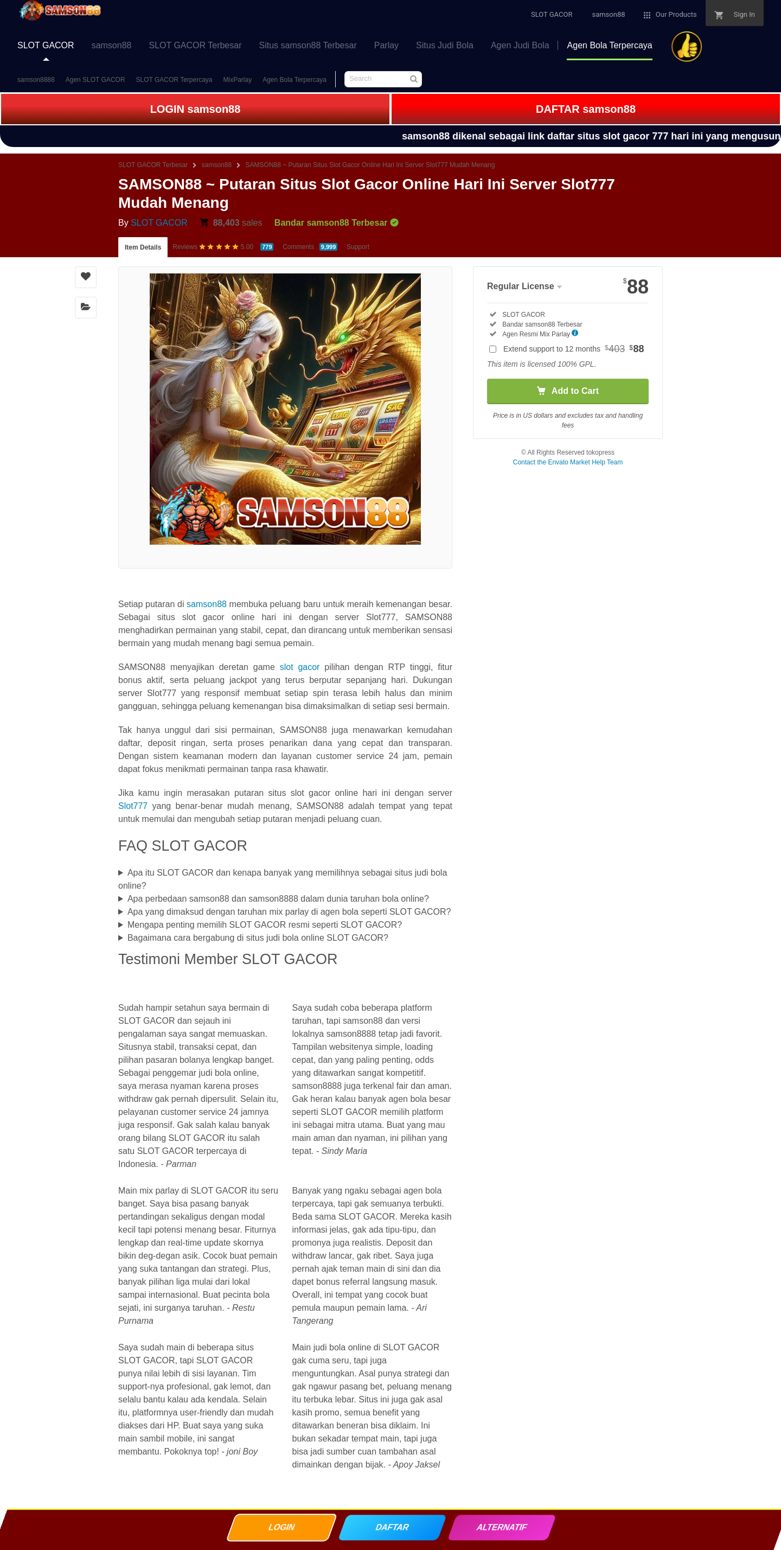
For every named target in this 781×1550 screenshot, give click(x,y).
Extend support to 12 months (573, 349)
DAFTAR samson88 (586, 109)
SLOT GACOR (159, 222)
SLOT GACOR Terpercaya (174, 80)
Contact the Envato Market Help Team (568, 462)
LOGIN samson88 (195, 109)
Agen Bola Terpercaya (295, 80)
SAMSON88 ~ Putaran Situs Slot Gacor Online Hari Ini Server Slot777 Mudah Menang (370, 165)
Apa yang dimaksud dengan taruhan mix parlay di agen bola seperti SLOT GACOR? (289, 911)
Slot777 (133, 806)
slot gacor (300, 667)
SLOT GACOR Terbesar (153, 165)
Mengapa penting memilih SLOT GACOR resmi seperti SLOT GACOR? (264, 924)
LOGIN (281, 1529)
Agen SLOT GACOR (95, 80)
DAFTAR (392, 1529)
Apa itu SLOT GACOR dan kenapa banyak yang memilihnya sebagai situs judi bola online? (282, 879)
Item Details (143, 247)
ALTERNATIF (501, 1529)
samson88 (217, 165)
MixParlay (237, 80)
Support (358, 247)
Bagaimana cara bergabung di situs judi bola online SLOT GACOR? (257, 937)
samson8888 (36, 80)
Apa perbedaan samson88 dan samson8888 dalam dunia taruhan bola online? (278, 898)
